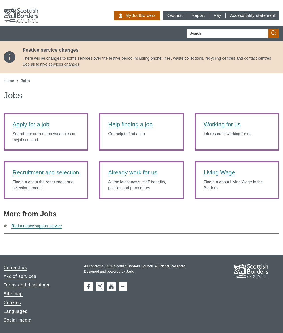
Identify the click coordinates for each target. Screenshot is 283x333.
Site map (13, 293)
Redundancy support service (36, 226)
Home (9, 81)
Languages (15, 311)
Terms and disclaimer (27, 284)
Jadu (130, 271)
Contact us (15, 267)
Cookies (12, 302)
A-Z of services (20, 276)
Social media (18, 320)
